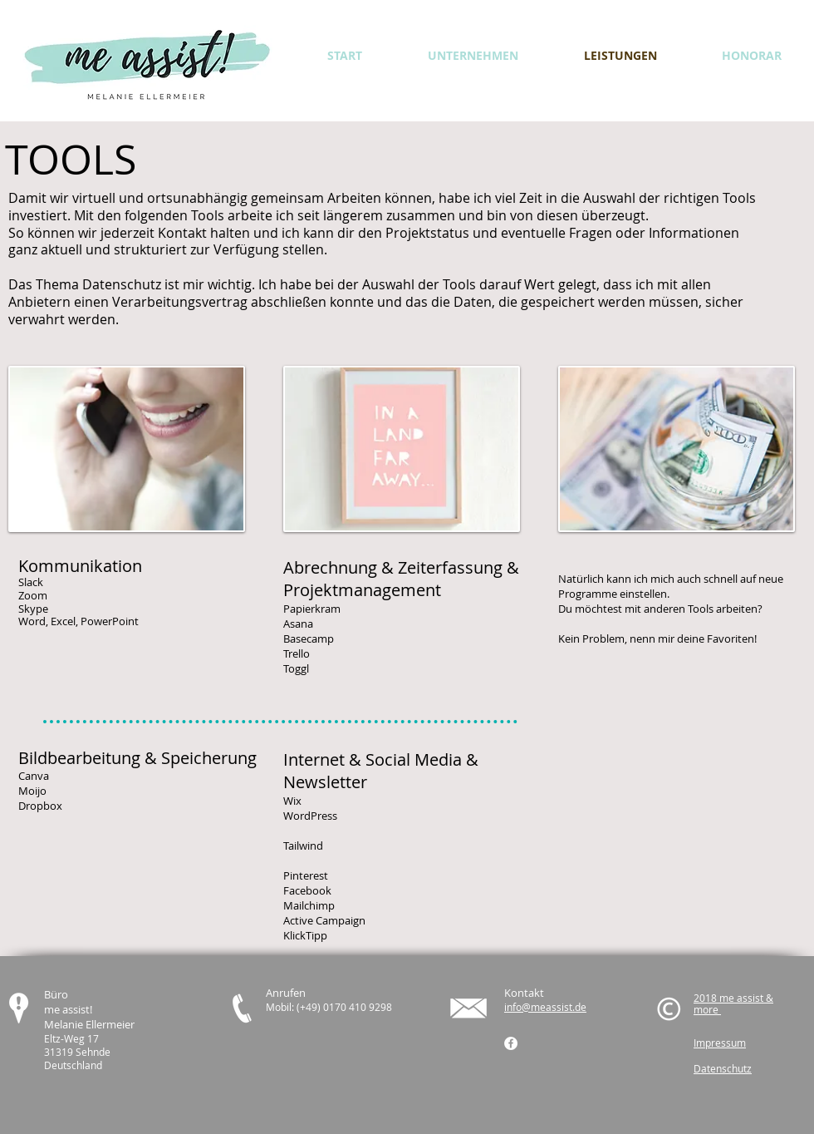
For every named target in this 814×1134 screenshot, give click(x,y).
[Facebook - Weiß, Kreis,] (510, 1043)
